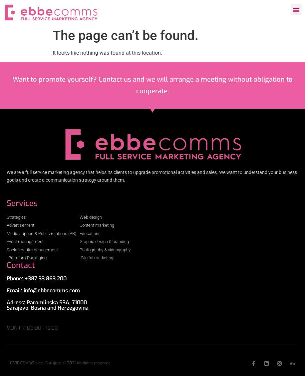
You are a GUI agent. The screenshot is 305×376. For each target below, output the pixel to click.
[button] (296, 9)
